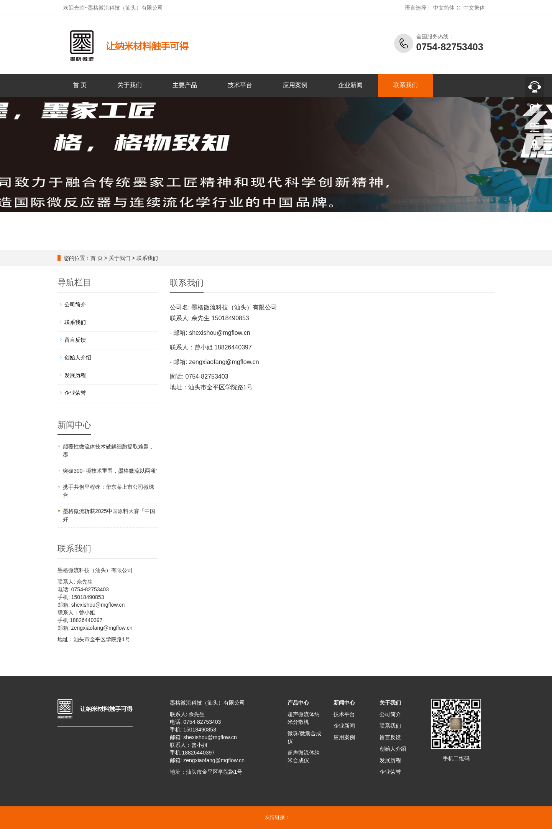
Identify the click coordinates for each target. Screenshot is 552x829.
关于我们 (129, 85)
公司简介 (75, 304)
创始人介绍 (77, 357)
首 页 (80, 85)
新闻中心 (344, 703)
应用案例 (295, 85)
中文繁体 (474, 8)
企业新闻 (350, 85)
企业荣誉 (75, 393)
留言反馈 (75, 340)
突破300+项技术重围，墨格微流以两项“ (110, 471)
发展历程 (75, 375)
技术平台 (240, 85)
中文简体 (444, 8)
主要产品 (184, 85)
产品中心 (298, 703)
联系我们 (405, 85)
